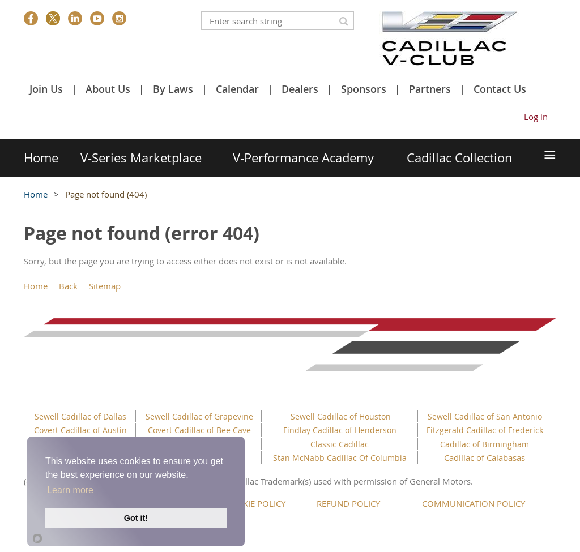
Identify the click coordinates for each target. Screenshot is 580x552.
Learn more (70, 490)
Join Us (46, 89)
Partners (430, 89)
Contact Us (500, 89)
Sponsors (363, 89)
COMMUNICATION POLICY (473, 503)
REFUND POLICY (348, 503)
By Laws (173, 89)
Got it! (136, 518)
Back (68, 286)
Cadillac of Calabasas (484, 457)
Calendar (237, 89)
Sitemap (105, 286)
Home (36, 194)
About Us (108, 89)
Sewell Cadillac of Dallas (80, 416)
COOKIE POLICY (254, 503)
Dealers (300, 89)
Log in (536, 116)
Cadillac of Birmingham (484, 444)
